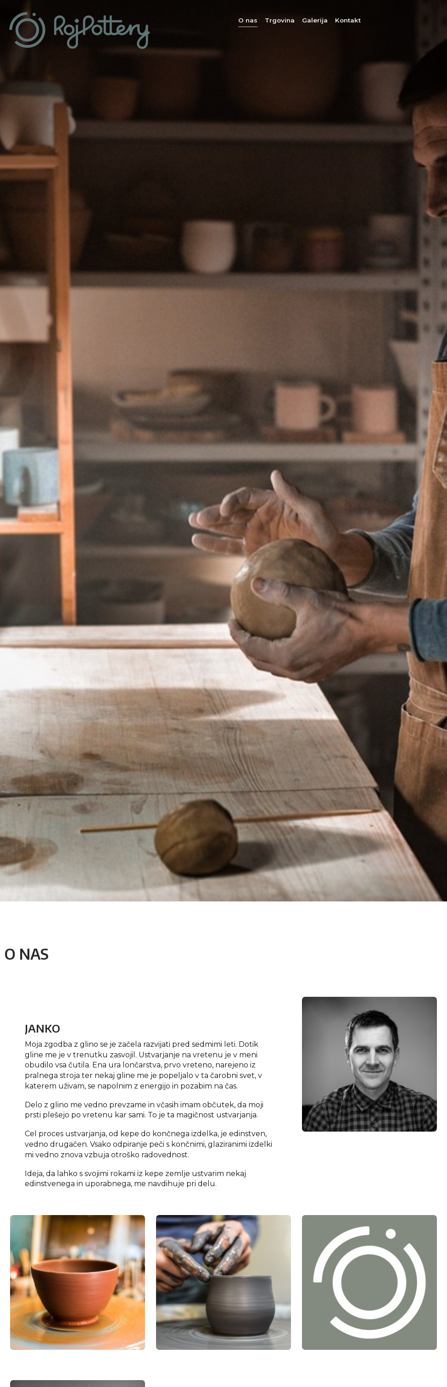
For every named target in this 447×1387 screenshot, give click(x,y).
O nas (247, 20)
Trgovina (280, 20)
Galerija (315, 20)
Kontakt (348, 20)
